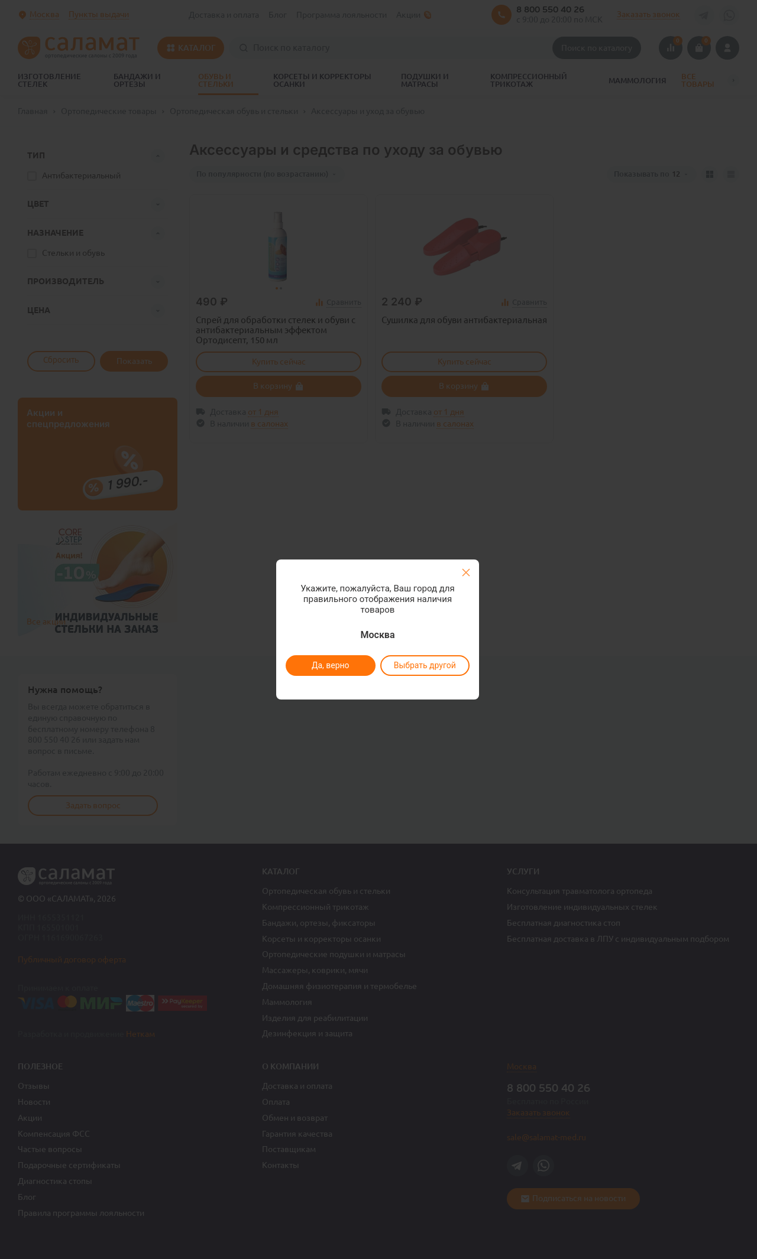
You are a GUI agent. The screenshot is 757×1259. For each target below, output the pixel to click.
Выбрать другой (424, 665)
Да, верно (330, 665)
